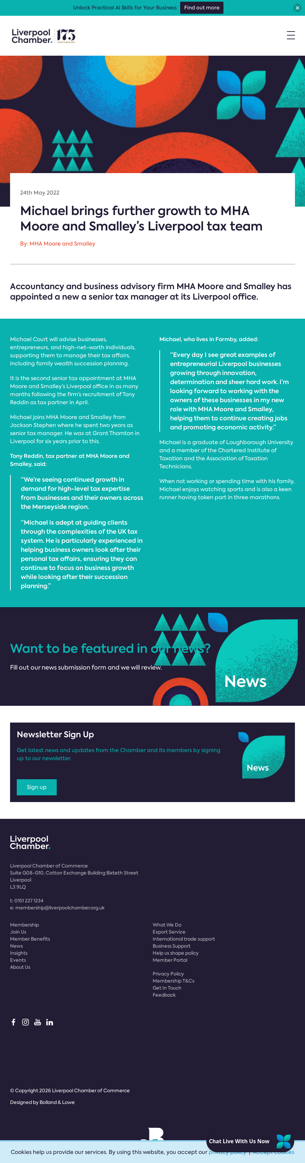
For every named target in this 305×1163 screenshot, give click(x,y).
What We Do (167, 925)
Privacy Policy (168, 974)
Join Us (18, 932)
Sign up (37, 787)
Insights (19, 953)
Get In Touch (167, 988)
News (16, 946)
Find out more (201, 7)
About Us (20, 967)
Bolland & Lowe (57, 1102)
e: (57, 908)
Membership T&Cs (173, 981)
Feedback (164, 995)
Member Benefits (30, 939)
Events (18, 960)
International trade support (184, 939)
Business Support (172, 946)
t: (26, 901)
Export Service (169, 932)
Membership (24, 925)
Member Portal (170, 960)
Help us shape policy (176, 953)
